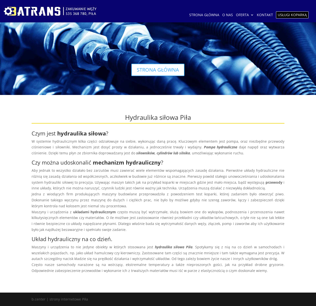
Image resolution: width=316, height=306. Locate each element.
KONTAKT (265, 15)
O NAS (227, 15)
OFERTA (242, 15)
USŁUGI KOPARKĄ (292, 14)
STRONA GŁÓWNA (204, 15)
